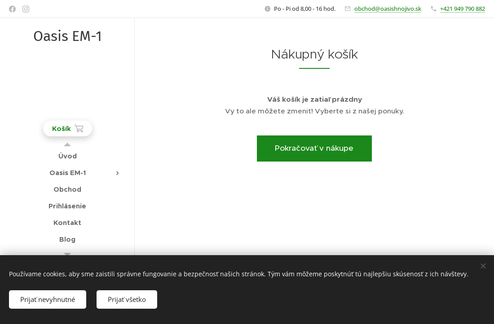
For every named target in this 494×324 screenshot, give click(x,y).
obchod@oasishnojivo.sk (387, 8)
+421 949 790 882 (462, 8)
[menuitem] (67, 156)
